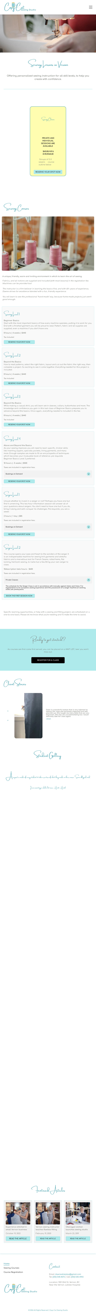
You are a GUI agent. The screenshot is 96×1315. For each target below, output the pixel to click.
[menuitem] (25, 1255)
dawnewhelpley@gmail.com (68, 1266)
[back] (8, 702)
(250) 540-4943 (77, 1268)
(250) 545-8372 (59, 1268)
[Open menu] (90, 7)
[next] (8, 712)
